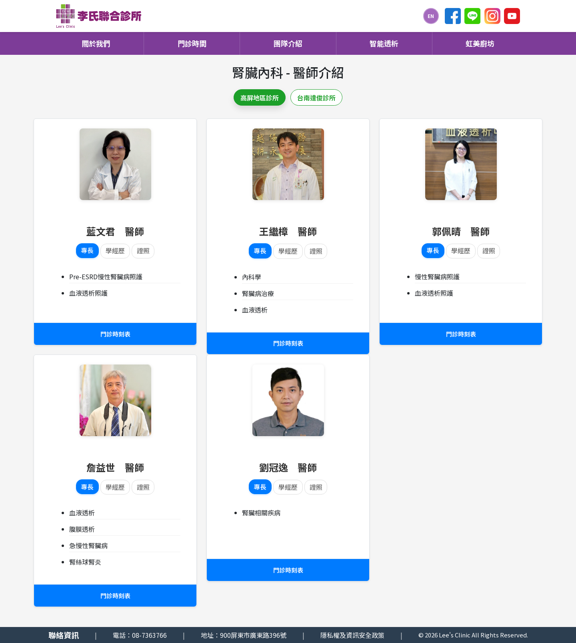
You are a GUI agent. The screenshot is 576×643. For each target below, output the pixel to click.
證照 (143, 251)
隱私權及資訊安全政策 (352, 635)
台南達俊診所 (316, 97)
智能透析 (384, 43)
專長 (87, 251)
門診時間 (192, 43)
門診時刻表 (115, 334)
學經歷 (115, 251)
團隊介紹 (288, 43)
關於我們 (96, 43)
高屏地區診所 (259, 97)
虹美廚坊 (480, 43)
